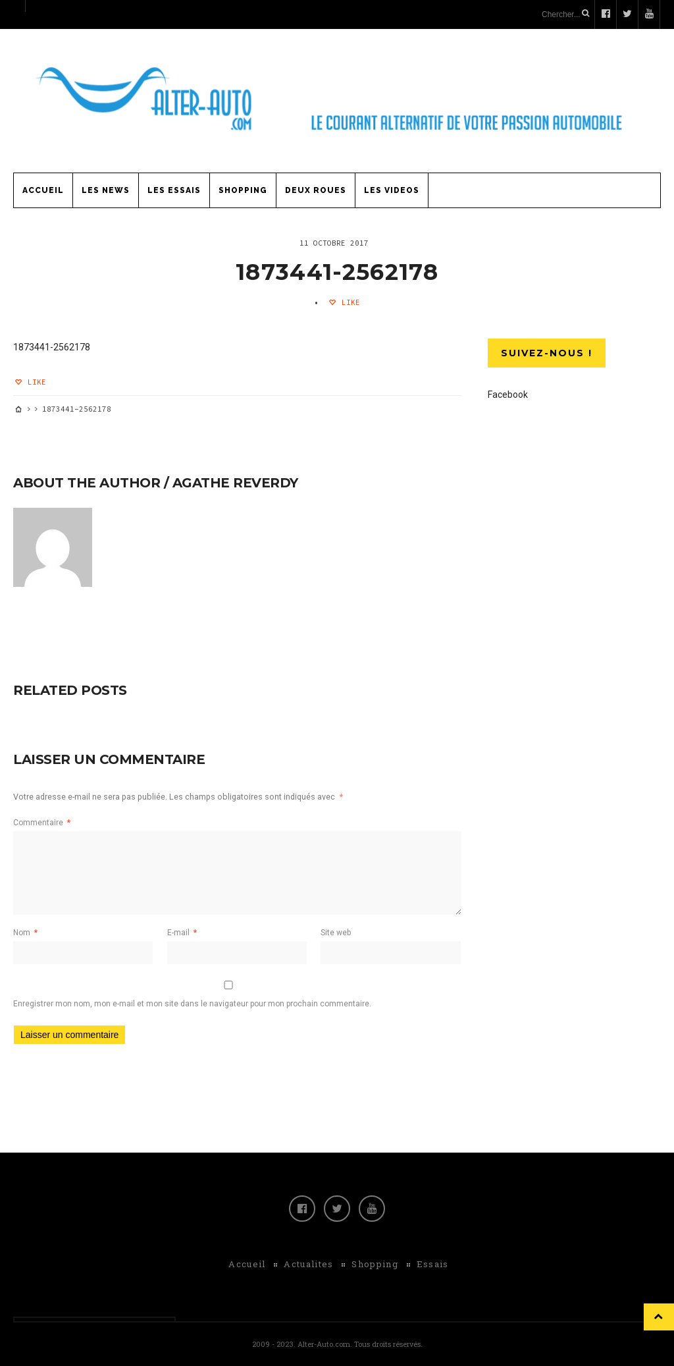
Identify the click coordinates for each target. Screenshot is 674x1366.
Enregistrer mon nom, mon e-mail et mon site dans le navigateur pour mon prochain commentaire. (192, 1003)
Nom (25, 932)
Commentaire (41, 822)
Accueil (43, 190)
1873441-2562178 (337, 272)
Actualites (308, 1264)
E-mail (182, 932)
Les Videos (391, 190)
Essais (433, 1264)
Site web (336, 932)
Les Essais (174, 190)
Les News (106, 190)
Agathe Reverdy (235, 483)
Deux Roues (315, 190)
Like (348, 302)
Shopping (243, 190)
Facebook (508, 394)
